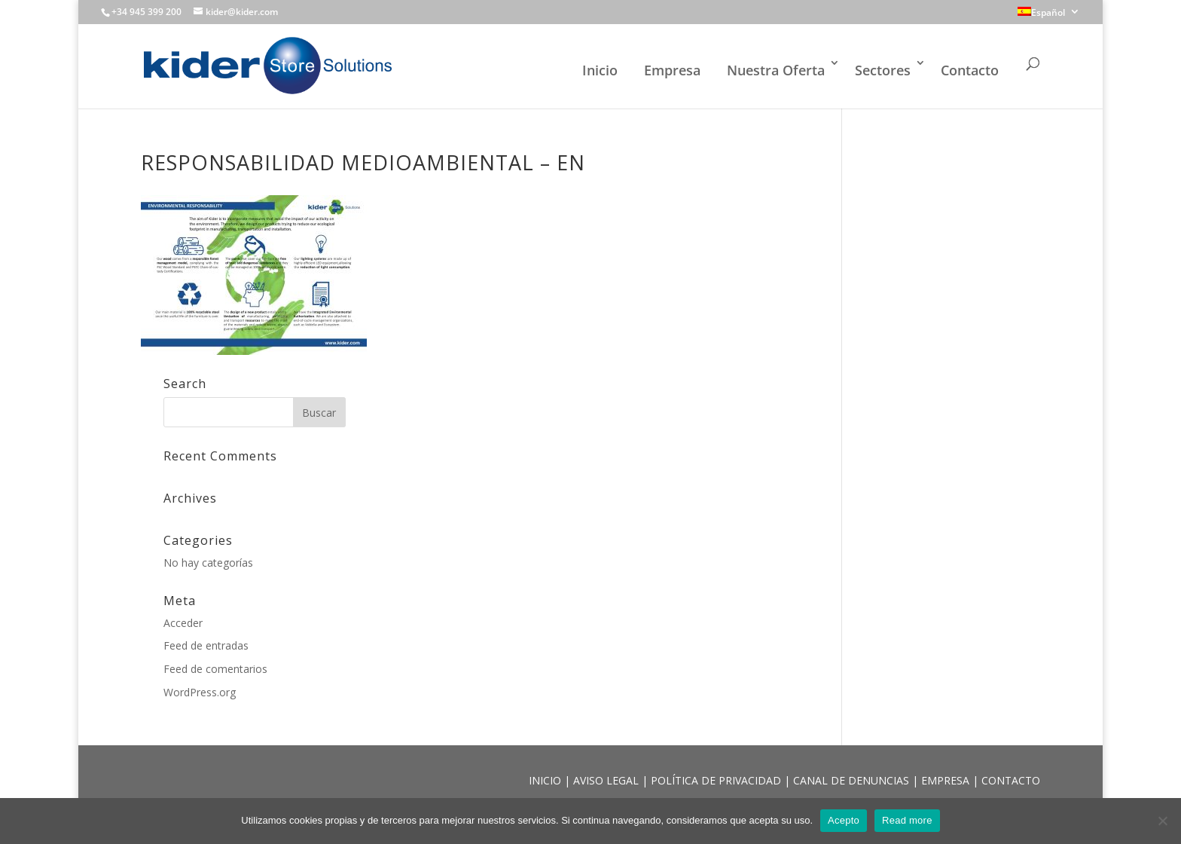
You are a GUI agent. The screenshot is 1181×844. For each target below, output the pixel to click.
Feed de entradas (206, 645)
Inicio (600, 70)
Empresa (672, 70)
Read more (907, 820)
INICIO (546, 780)
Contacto (970, 70)
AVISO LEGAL (607, 780)
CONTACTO (1010, 780)
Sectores (883, 70)
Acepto (843, 820)
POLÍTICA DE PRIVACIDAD (717, 780)
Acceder (183, 623)
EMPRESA (946, 780)
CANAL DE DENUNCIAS (852, 780)
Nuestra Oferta (776, 70)
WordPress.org (199, 692)
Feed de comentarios (215, 669)
